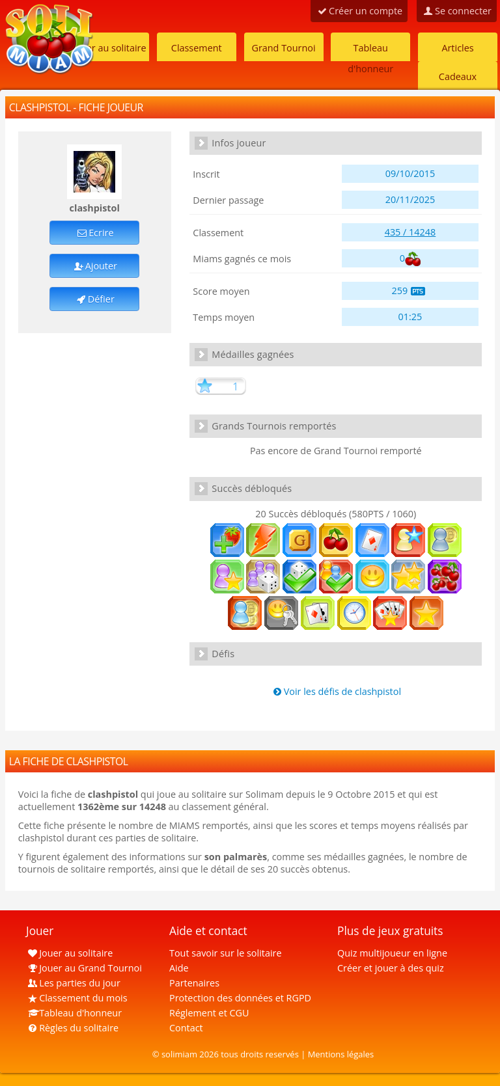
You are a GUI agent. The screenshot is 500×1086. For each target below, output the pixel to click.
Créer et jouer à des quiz (390, 968)
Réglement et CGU (209, 1013)
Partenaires (194, 983)
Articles (457, 48)
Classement (196, 48)
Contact (186, 1028)
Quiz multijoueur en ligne (392, 953)
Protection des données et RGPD (240, 998)
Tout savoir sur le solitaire (225, 953)
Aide (179, 968)
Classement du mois (77, 998)
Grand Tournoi (283, 48)
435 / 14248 (410, 232)
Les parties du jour (73, 983)
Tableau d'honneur (370, 51)
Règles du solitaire (72, 1028)
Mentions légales (341, 1054)
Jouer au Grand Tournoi (84, 968)
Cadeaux (458, 76)
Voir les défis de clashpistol (336, 691)
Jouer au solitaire (109, 48)
